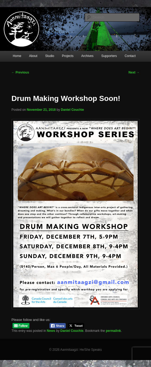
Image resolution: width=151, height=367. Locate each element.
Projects (68, 56)
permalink (113, 331)
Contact (130, 56)
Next (134, 72)
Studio (49, 56)
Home (17, 56)
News (51, 331)
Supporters (109, 56)
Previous (20, 72)
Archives (87, 56)
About (33, 56)
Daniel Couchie (72, 110)
